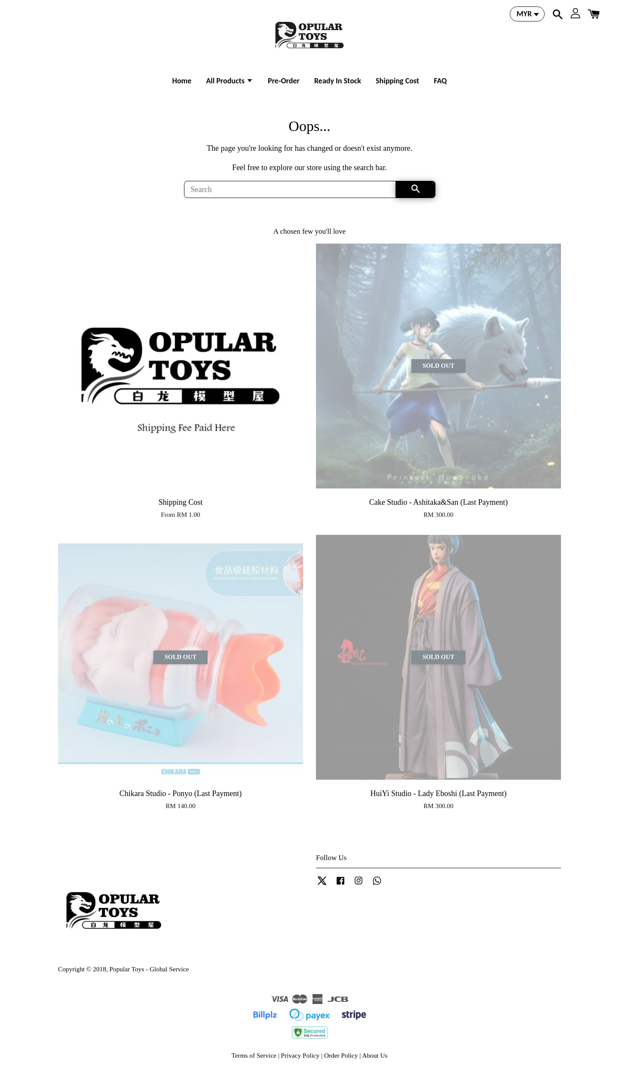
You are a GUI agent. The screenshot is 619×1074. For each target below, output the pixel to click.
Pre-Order (284, 80)
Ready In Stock (337, 80)
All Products (229, 80)
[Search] (290, 189)
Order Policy (341, 1055)
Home (182, 80)
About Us (374, 1055)
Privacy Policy (300, 1055)
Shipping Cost (397, 80)
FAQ (440, 80)
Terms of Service (254, 1055)
